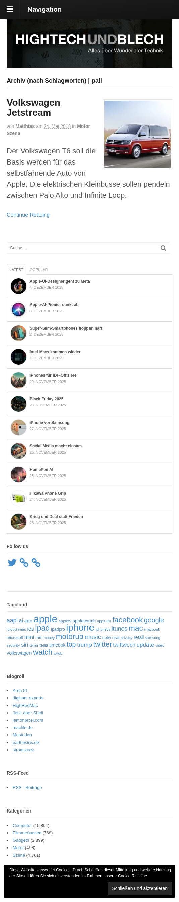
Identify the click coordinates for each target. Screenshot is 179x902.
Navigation (44, 9)
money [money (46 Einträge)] (49, 638)
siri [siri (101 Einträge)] (24, 645)
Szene (13, 133)
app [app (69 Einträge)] (28, 620)
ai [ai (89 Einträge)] (21, 620)
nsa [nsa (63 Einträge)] (115, 637)
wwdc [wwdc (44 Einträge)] (58, 653)
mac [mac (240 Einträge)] (136, 628)
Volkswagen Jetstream (33, 107)
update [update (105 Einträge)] (145, 645)
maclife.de (23, 727)
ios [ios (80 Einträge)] (30, 629)
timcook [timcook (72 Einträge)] (57, 645)
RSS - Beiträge (27, 787)
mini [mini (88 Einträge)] (29, 637)
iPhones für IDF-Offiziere (53, 375)
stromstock (23, 749)
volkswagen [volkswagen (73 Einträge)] (19, 653)
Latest (16, 270)
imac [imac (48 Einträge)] (22, 629)
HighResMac (25, 705)
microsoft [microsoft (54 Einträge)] (15, 637)
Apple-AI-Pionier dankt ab (54, 304)
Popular (39, 270)
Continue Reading (28, 215)
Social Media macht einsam (55, 446)
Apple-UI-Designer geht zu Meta (59, 281)
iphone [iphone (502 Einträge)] (80, 627)
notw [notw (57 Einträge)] (106, 637)
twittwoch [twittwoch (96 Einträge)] (124, 645)
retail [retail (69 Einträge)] (139, 637)
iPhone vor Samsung (49, 422)
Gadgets (21, 840)
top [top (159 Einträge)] (71, 644)
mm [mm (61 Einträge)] (39, 637)
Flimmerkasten (27, 832)
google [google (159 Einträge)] (154, 620)
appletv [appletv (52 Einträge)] (65, 621)
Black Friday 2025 (46, 399)
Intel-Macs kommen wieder (55, 352)
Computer (22, 825)
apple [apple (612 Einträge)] (45, 618)
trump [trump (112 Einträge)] (84, 644)
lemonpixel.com (28, 720)
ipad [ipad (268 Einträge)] (42, 628)
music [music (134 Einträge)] (93, 636)
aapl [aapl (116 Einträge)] (12, 620)
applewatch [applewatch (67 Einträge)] (84, 620)
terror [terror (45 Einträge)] (33, 645)
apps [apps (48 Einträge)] (101, 621)
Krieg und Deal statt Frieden (56, 516)
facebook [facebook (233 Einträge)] (127, 620)
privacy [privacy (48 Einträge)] (127, 638)
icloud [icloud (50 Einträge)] (12, 629)
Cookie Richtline (132, 876)
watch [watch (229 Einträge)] (42, 652)
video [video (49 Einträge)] (159, 645)
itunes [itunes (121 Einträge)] (120, 628)
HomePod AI (41, 469)
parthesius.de (26, 742)
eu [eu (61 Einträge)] (108, 620)
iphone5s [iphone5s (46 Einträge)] (103, 629)
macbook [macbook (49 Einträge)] (152, 629)
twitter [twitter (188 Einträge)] (102, 644)
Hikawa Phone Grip (47, 493)
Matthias (25, 126)
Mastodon (22, 734)
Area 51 (20, 690)
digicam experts (28, 697)
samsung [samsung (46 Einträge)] (152, 638)
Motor (83, 126)
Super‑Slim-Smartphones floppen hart (65, 328)
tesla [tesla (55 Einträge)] (43, 645)
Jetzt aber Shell (28, 712)
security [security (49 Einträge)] (13, 645)
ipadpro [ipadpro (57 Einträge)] (58, 629)
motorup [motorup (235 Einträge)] (69, 636)
